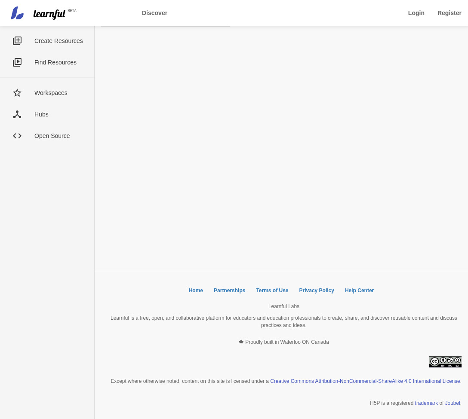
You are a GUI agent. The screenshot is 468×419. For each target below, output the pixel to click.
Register (449, 12)
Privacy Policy (316, 290)
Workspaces (51, 92)
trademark (426, 403)
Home (196, 290)
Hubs (41, 114)
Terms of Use (272, 290)
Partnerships (229, 290)
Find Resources (55, 62)
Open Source (52, 135)
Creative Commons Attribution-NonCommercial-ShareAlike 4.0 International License (365, 381)
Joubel (452, 403)
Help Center (359, 290)
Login (416, 12)
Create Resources (58, 40)
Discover (154, 12)
